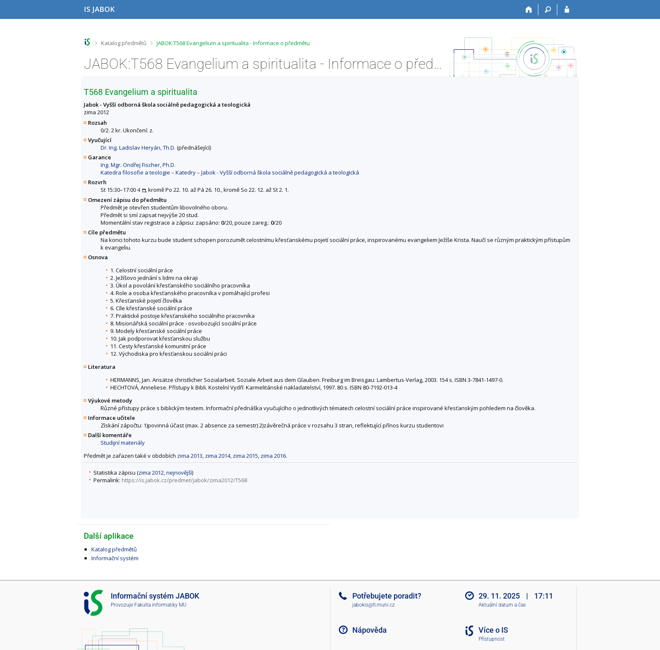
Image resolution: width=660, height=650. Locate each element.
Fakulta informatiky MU (160, 605)
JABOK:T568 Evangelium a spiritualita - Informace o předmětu (233, 43)
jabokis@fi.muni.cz (373, 605)
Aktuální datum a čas (502, 605)
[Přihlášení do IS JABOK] (566, 9)
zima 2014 (217, 455)
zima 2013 (189, 455)
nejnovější (179, 472)
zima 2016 (273, 455)
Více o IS (493, 630)
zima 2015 (245, 455)
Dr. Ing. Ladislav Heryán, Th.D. (138, 147)
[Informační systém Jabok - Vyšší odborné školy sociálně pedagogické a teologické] (99, 9)
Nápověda (369, 630)
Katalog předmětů (123, 43)
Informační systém (114, 558)
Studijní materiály (123, 442)
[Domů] (528, 9)
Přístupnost (492, 639)
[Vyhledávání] (547, 9)
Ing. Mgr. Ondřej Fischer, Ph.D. (138, 165)
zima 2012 (151, 472)
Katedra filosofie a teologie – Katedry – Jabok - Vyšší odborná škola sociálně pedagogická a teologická (230, 172)
